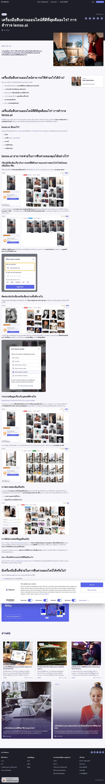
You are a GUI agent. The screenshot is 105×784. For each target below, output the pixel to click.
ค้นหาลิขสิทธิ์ (64, 2)
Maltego (7, 578)
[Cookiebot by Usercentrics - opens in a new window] (10, 781)
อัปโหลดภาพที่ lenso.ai (13, 616)
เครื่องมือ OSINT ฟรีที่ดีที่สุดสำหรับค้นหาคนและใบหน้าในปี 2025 (51, 592)
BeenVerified (8, 582)
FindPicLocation (9, 585)
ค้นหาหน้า (54, 2)
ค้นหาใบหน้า (36, 169)
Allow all (91, 765)
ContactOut (8, 589)
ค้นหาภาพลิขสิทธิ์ (14, 138)
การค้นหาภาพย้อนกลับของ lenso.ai (14, 543)
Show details (82, 781)
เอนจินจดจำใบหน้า (37, 131)
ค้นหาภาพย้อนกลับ (42, 2)
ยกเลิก (55, 761)
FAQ (28, 761)
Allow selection (91, 770)
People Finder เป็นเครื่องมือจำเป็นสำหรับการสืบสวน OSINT (18, 400)
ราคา (2, 761)
